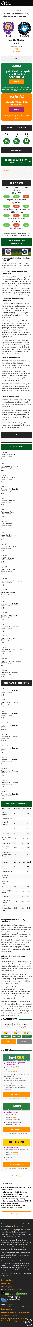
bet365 (16, 193)
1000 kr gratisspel (18, 228)
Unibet (16, 221)
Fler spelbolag (16, 1176)
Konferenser (11, 440)
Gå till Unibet (15, 1129)
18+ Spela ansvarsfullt (12, 1060)
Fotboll (4, 10)
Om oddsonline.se (7, 1280)
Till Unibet (15, 82)
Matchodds (6, 170)
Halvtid (16, 170)
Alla (26, 176)
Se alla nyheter (15, 1214)
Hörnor (16, 176)
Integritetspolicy (6, 1287)
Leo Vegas (17, 211)
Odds (7, 1042)
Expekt (16, 202)
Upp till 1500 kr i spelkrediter (17, 200)
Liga (21, 440)
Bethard (15, 1152)
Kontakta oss (18, 1226)
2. (6, 136)
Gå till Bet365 (15, 1094)
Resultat (6, 176)
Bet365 (15, 1071)
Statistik (23, 1042)
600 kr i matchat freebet (18, 219)
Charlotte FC (24, 29)
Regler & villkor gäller (25, 1060)
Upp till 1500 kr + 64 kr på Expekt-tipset (17, 209)
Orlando (8, 29)
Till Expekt (15, 109)
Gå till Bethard (15, 1165)
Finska (20, 1289)
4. (16, 136)
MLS (16, 50)
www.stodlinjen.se (20, 1247)
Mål (26, 170)
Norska (13, 1289)
